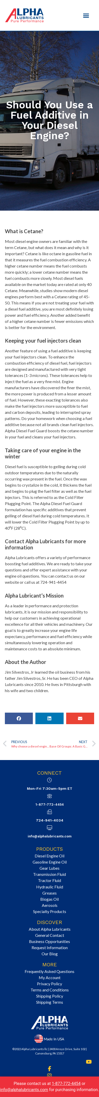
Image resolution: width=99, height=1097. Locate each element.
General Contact (49, 935)
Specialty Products (49, 911)
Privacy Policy (49, 983)
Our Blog (50, 953)
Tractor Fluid (49, 880)
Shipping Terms (49, 1002)
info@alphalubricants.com (50, 836)
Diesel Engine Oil (49, 855)
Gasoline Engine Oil (50, 861)
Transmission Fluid (49, 874)
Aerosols (49, 905)
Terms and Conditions (50, 989)
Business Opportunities (49, 941)
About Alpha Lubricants (50, 929)
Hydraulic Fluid (49, 886)
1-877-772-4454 (49, 804)
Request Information (50, 947)
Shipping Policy (49, 995)
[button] (86, 15)
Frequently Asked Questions (49, 971)
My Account (50, 977)
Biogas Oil (49, 899)
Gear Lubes (49, 868)
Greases (49, 892)
